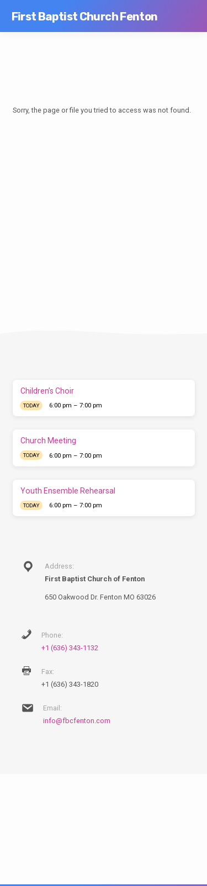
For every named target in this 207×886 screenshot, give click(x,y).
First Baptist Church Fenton (85, 16)
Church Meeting (48, 440)
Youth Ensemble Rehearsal (67, 490)
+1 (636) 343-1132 (69, 648)
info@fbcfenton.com (76, 721)
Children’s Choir (47, 390)
